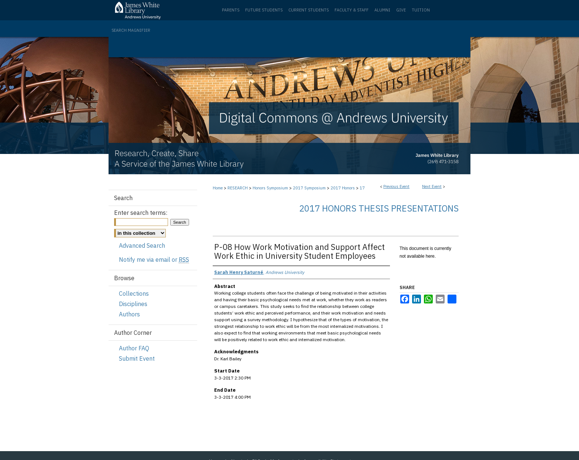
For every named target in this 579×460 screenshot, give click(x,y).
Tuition (421, 10)
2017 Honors (343, 187)
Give (401, 10)
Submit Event (137, 358)
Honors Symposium (271, 187)
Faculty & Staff (352, 10)
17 (362, 187)
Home (218, 187)
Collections (134, 293)
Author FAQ (134, 348)
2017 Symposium (310, 187)
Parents (230, 10)
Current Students (308, 10)
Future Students (263, 10)
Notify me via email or (154, 259)
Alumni (382, 10)
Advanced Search (142, 245)
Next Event (432, 186)
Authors (129, 314)
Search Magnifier (131, 30)
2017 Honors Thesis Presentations (379, 208)
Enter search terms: (140, 212)
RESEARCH (238, 187)
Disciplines (133, 304)
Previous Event (396, 186)
